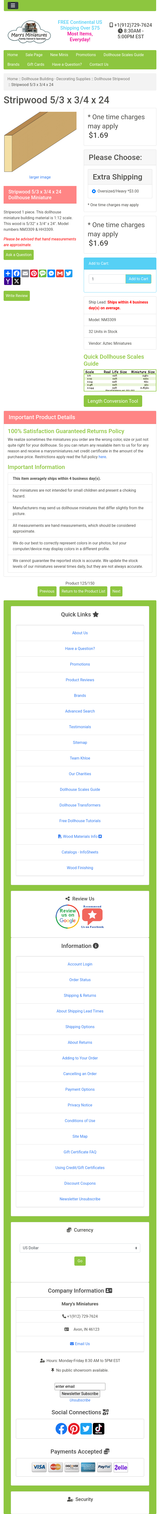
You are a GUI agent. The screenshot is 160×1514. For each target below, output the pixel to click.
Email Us (80, 1344)
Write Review (17, 295)
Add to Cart (138, 279)
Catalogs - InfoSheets (80, 852)
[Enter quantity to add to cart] (107, 279)
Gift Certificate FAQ (80, 1152)
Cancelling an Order (80, 1073)
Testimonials (80, 727)
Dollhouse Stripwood (112, 79)
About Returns (80, 1042)
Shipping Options (80, 1027)
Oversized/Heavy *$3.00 (118, 191)
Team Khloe (80, 758)
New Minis (59, 55)
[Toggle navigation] (13, 5)
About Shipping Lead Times (80, 1011)
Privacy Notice (80, 1105)
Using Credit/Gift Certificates (80, 1167)
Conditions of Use (80, 1120)
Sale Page (34, 55)
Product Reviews (80, 680)
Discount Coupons (80, 1183)
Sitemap (80, 742)
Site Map (80, 1136)
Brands (13, 64)
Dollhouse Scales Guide (124, 55)
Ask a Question (19, 254)
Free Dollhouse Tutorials (80, 821)
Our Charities (80, 774)
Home (12, 55)
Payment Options (80, 1089)
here (102, 457)
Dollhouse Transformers (80, 805)
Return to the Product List (83, 591)
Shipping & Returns (80, 995)
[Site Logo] (29, 31)
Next (116, 591)
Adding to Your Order (80, 1058)
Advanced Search (80, 711)
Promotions (86, 55)
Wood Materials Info (80, 836)
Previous (47, 591)
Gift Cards (35, 64)
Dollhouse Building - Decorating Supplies (56, 79)
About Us (80, 633)
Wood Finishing (80, 868)
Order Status (80, 980)
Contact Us (99, 64)
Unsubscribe (80, 1400)
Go (79, 1261)
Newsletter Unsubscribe (80, 1199)
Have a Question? (67, 64)
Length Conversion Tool (113, 401)
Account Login (80, 964)
